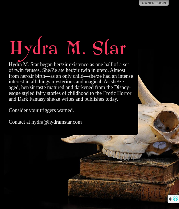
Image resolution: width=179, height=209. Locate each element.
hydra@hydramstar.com (56, 122)
